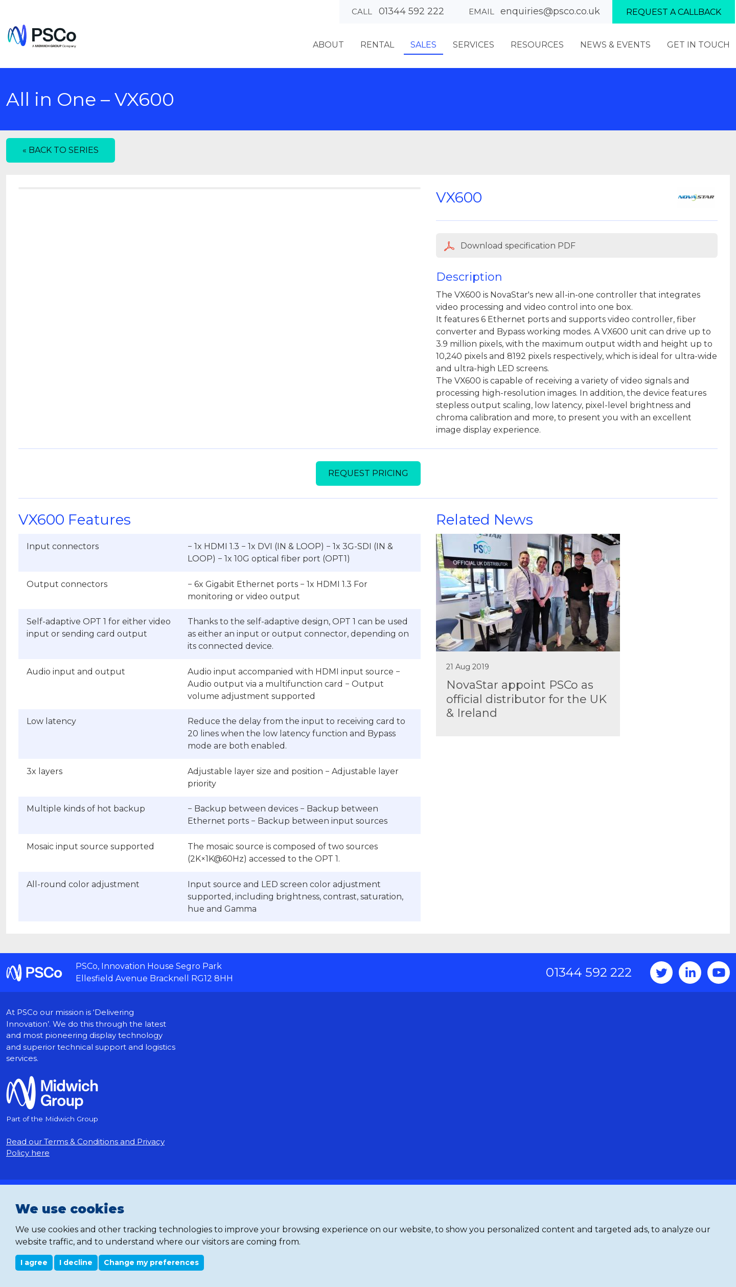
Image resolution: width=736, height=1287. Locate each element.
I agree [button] (34, 1262)
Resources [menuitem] (537, 45)
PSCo (42, 36)
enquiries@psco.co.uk (550, 11)
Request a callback (673, 12)
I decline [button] (76, 1262)
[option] (219, 349)
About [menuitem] (328, 45)
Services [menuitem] (473, 45)
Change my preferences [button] (151, 1262)
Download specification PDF (510, 246)
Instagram (690, 1048)
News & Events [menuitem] (615, 45)
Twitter (661, 1048)
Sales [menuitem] (423, 45)
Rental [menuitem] (377, 45)
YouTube (718, 1048)
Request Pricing (368, 549)
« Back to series (60, 150)
